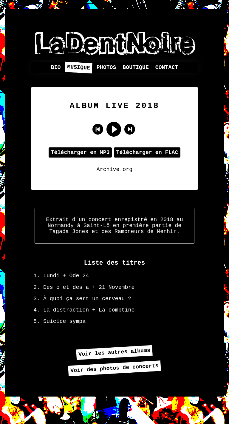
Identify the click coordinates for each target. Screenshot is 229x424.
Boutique (136, 67)
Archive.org (114, 174)
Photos (106, 67)
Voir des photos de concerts (114, 386)
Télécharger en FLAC (147, 155)
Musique (78, 68)
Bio (56, 67)
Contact (166, 67)
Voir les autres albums (114, 369)
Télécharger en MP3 (80, 155)
